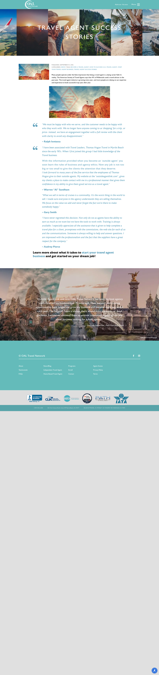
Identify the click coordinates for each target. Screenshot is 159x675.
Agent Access (98, 366)
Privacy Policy (98, 370)
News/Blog (47, 366)
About (21, 366)
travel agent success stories (85, 69)
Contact (71, 374)
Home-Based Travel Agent (53, 374)
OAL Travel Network (31, 5)
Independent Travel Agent (53, 370)
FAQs (21, 374)
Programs (71, 366)
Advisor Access (121, 5)
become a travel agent (80, 67)
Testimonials (23, 370)
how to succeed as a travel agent (103, 67)
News (63, 67)
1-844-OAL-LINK (38, 408)
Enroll (70, 370)
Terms (95, 374)
